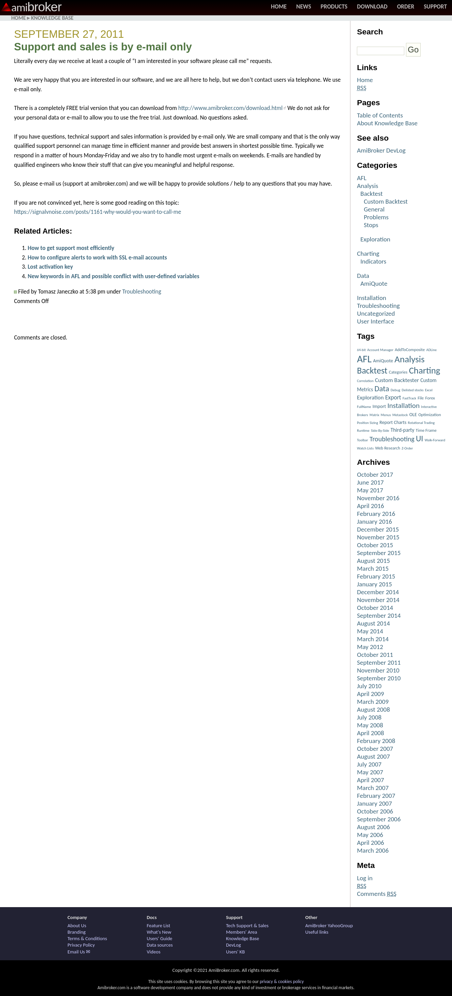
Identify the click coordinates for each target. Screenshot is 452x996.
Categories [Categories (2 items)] (398, 372)
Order (406, 6)
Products (334, 6)
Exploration (375, 239)
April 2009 (370, 694)
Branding (76, 932)
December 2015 (378, 529)
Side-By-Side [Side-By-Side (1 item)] (380, 430)
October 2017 (375, 474)
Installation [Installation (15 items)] (403, 405)
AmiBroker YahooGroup (329, 925)
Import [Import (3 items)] (379, 406)
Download (372, 6)
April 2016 (370, 506)
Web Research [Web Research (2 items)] (387, 447)
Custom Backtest (386, 201)
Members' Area (241, 932)
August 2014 (373, 623)
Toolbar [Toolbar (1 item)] (362, 440)
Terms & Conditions (87, 938)
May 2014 (370, 631)
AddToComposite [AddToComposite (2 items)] (410, 349)
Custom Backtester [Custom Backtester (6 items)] (397, 380)
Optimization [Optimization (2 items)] (429, 414)
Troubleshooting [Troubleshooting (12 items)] (392, 439)
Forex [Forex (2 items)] (430, 397)
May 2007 (370, 772)
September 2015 (379, 553)
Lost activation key (50, 266)
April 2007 (370, 780)
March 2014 (373, 639)
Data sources (160, 945)
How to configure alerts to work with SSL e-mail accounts (97, 257)
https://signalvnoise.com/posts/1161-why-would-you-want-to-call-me (97, 212)
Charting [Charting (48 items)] (424, 370)
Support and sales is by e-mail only (103, 47)
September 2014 (379, 615)
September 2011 (379, 662)
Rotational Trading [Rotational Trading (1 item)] (421, 423)
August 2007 (373, 756)
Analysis (367, 186)
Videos (154, 952)
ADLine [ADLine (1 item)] (431, 350)
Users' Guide (159, 938)
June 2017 (370, 482)
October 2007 (375, 749)
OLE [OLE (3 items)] (413, 414)
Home (279, 6)
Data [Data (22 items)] (382, 388)
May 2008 (370, 725)
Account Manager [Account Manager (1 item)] (380, 350)
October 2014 (375, 608)
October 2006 (375, 811)
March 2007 (373, 788)
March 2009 (373, 702)
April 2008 (370, 733)
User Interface (375, 321)
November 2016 (378, 498)
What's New (159, 932)
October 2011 (375, 655)
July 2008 (369, 717)
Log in (365, 878)
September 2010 (379, 678)
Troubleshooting (141, 291)
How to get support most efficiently (71, 248)
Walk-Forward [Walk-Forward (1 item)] (435, 440)
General (374, 209)
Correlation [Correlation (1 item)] (365, 381)
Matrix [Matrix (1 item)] (374, 415)
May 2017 (370, 490)
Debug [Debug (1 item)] (395, 390)
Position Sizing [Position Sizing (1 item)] (367, 423)
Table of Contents (380, 115)
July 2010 (369, 686)
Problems (376, 217)
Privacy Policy (81, 945)
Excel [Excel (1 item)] (429, 390)
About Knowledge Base (387, 123)
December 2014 (378, 592)
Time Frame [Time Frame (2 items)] (426, 430)
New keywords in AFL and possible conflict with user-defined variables (113, 276)
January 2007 (374, 803)
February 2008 (376, 741)
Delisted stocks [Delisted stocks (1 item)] (412, 390)
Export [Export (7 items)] (393, 397)
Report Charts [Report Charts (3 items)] (392, 422)
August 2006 (373, 827)
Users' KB (235, 952)
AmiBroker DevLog (381, 150)
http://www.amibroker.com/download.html (230, 108)
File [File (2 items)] (421, 397)
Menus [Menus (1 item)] (386, 415)
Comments (376, 894)
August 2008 (373, 709)
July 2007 (369, 764)
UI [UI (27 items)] (419, 438)
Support (435, 6)
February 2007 (376, 796)
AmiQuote (373, 283)
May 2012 (370, 647)
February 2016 (376, 514)
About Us (76, 925)
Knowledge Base (52, 18)
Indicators (373, 261)
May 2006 (370, 835)
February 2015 (376, 576)
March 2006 (373, 850)
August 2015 (373, 561)
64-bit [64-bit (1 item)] (361, 350)
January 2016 (374, 521)
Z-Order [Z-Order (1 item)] (407, 448)
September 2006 (379, 819)
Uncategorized (376, 313)
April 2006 (370, 843)
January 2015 (374, 584)
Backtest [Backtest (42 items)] (372, 370)
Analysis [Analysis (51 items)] (409, 359)
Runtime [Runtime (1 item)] (363, 430)
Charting (368, 253)
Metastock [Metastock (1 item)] (400, 415)
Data (363, 276)
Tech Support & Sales (247, 925)
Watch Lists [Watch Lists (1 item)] (365, 448)
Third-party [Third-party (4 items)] (402, 430)
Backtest (371, 193)
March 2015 (373, 568)
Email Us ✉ (78, 952)
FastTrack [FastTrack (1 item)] (409, 398)
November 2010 (378, 670)
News (303, 6)
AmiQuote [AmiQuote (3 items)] (383, 361)
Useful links (317, 932)
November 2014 (378, 600)
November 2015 (378, 537)
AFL (361, 178)
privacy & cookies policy (282, 981)
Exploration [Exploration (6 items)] (370, 397)
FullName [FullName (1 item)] (364, 407)
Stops (371, 225)
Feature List (158, 925)
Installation (371, 298)
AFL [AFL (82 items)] (364, 359)
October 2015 (375, 545)
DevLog (233, 945)
